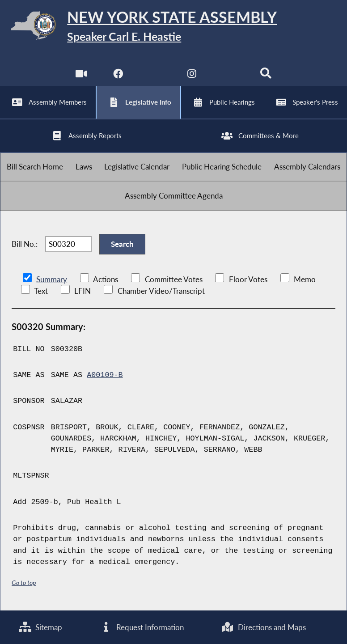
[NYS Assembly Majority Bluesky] (229, 76)
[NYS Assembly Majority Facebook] (118, 76)
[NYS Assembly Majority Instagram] (192, 76)
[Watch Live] (81, 76)
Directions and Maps (263, 627)
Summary (51, 279)
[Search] (266, 76)
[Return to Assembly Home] (173, 27)
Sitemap (40, 627)
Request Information (142, 627)
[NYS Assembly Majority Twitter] (155, 76)
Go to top (24, 582)
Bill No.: (25, 244)
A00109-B (105, 375)
